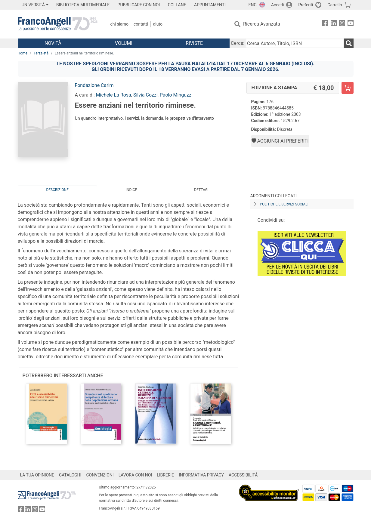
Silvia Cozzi (145, 95)
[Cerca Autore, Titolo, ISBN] (295, 43)
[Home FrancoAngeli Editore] (57, 24)
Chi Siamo (119, 24)
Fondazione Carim (94, 85)
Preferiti (305, 4)
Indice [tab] (131, 190)
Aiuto (157, 24)
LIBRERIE (165, 475)
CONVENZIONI (99, 475)
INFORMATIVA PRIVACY (201, 475)
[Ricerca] (349, 43)
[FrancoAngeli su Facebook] (325, 24)
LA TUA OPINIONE (37, 475)
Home (22, 53)
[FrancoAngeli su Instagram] (342, 24)
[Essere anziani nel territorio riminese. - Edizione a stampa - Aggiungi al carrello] (348, 88)
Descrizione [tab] (57, 190)
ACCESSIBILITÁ (243, 475)
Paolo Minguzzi (176, 95)
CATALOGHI (70, 475)
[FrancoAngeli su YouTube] (351, 24)
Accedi (277, 4)
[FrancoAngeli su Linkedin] (334, 24)
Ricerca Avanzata (261, 24)
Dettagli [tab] (202, 190)
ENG (253, 4)
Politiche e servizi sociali (284, 204)
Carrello (334, 4)
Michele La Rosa (113, 95)
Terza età (41, 53)
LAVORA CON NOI (135, 475)
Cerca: (237, 43)
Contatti (141, 24)
